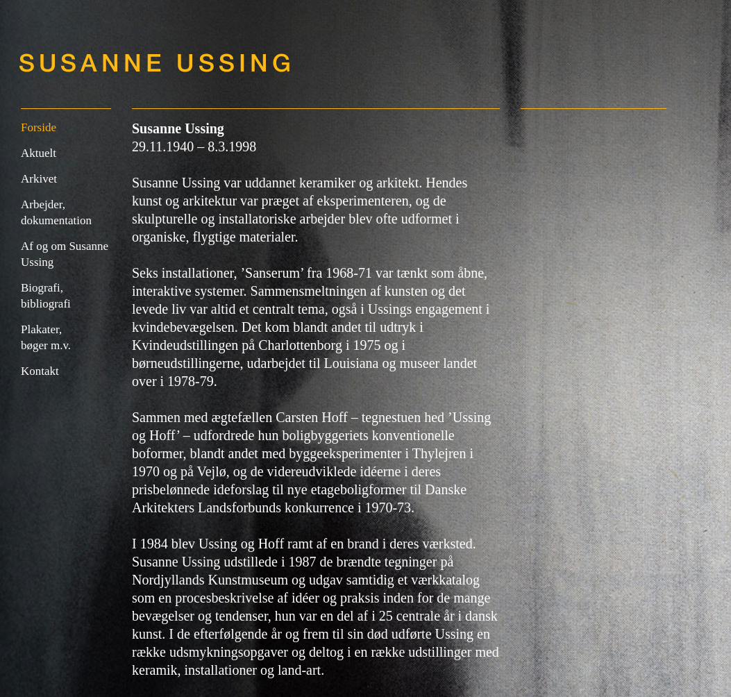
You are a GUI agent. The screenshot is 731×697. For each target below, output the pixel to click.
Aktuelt (38, 153)
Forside (38, 127)
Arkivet (39, 178)
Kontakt (40, 371)
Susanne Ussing (156, 62)
